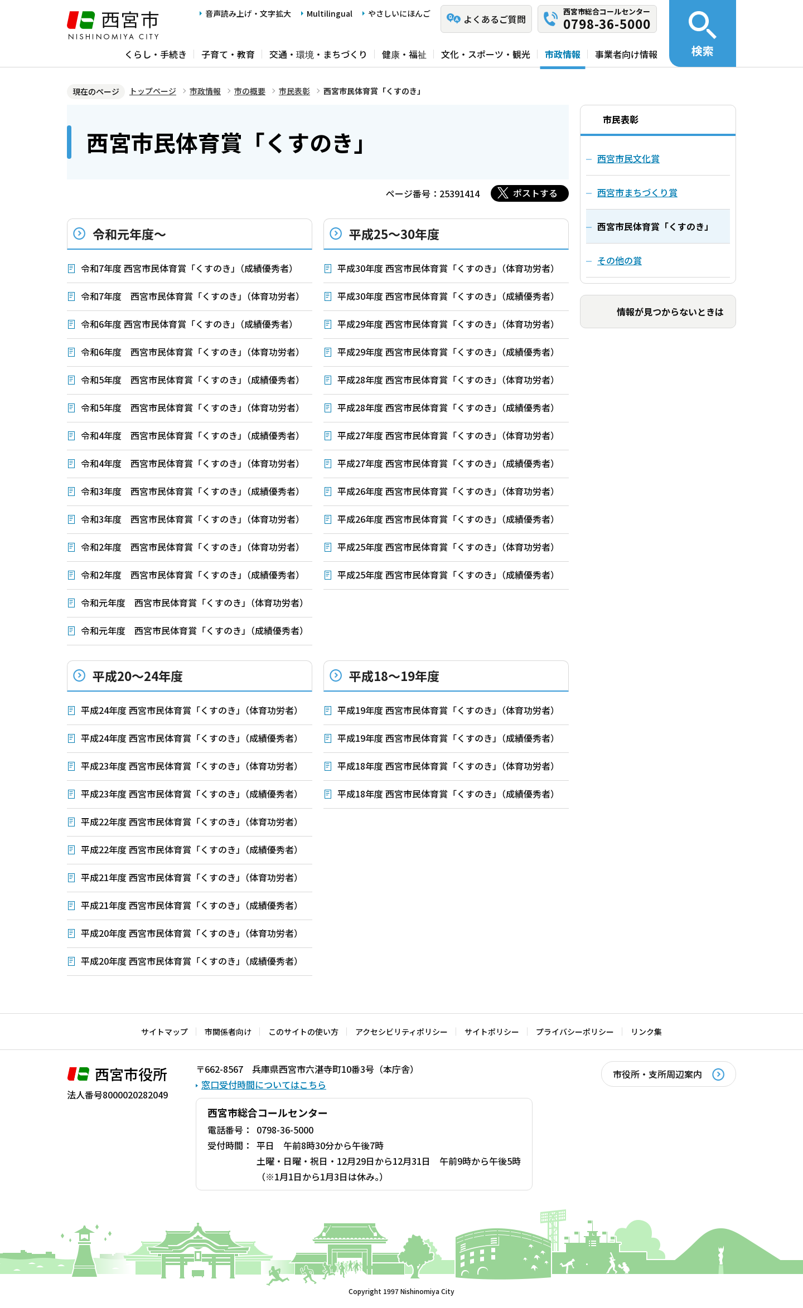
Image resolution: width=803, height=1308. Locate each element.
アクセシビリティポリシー (401, 1031)
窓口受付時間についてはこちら (263, 1084)
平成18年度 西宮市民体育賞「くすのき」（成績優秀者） (448, 793)
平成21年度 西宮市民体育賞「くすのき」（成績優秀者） (192, 905)
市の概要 (249, 90)
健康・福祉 (404, 54)
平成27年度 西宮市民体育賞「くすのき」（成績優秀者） (448, 463)
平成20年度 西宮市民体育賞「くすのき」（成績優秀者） (192, 960)
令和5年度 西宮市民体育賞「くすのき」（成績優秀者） (192, 379)
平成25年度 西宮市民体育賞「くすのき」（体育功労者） (448, 546)
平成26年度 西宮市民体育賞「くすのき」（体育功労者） (448, 491)
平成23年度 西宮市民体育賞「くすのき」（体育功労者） (192, 765)
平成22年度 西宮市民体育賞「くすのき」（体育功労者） (192, 821)
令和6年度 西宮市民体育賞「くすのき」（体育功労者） (192, 351)
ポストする (535, 193)
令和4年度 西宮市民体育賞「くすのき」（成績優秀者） (192, 435)
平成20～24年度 (138, 675)
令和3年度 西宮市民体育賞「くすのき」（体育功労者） (192, 519)
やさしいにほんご (399, 13)
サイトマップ (164, 1031)
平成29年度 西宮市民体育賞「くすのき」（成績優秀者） (448, 351)
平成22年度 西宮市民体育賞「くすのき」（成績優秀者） (192, 849)
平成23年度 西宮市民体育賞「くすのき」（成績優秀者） (192, 793)
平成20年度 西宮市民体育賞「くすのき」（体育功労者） (192, 933)
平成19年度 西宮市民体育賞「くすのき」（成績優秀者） (448, 738)
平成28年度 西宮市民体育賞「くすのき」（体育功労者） (448, 379)
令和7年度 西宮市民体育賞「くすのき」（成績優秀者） (189, 268)
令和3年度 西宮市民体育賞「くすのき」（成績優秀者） (192, 491)
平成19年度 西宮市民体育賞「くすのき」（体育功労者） (448, 710)
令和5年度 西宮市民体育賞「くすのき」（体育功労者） (192, 407)
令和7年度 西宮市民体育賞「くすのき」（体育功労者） (192, 296)
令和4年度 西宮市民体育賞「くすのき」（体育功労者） (192, 463)
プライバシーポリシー (575, 1031)
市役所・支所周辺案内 (657, 1074)
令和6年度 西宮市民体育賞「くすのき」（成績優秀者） (189, 323)
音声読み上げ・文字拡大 (248, 13)
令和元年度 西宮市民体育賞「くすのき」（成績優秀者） (194, 630)
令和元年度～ (129, 233)
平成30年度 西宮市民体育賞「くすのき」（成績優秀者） (448, 296)
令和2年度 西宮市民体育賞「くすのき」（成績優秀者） (192, 574)
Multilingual (329, 13)
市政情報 (563, 54)
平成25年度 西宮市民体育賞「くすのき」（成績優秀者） (448, 574)
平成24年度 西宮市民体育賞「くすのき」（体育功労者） (192, 710)
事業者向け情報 (626, 54)
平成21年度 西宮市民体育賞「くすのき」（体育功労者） (192, 877)
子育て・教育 (228, 54)
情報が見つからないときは (670, 311)
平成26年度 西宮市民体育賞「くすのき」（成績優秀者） (448, 519)
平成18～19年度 (394, 675)
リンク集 (646, 1031)
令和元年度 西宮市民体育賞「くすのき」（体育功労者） (194, 602)
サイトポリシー (492, 1031)
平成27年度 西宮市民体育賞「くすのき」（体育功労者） (448, 435)
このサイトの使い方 (303, 1031)
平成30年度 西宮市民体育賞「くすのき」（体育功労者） (448, 268)
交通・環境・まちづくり (318, 54)
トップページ (152, 90)
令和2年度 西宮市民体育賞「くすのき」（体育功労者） (192, 546)
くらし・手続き (155, 54)
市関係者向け (228, 1031)
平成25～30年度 (394, 233)
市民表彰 (294, 90)
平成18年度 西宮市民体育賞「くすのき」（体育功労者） (448, 765)
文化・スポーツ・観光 (485, 54)
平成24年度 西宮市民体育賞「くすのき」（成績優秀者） (192, 738)
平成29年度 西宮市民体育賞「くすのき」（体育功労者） (448, 323)
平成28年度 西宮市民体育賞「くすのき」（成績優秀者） (448, 407)
